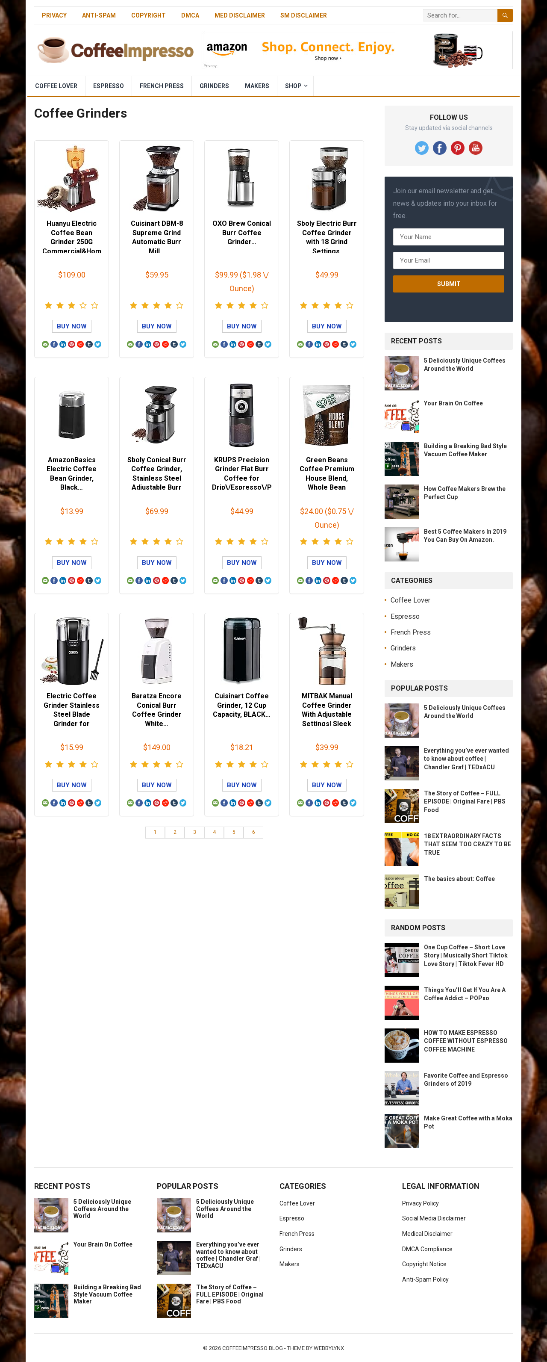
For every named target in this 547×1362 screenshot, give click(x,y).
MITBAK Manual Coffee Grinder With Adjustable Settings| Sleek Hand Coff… (327, 714)
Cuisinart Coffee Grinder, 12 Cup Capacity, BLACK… (242, 705)
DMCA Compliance (427, 1249)
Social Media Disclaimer (434, 1218)
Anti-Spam (99, 15)
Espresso (108, 86)
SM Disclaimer (303, 15)
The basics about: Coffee (459, 878)
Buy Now (72, 326)
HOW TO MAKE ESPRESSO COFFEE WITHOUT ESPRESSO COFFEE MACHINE (466, 1040)
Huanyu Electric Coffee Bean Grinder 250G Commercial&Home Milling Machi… (71, 241)
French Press (162, 86)
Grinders (214, 86)
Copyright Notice (424, 1264)
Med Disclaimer (240, 15)
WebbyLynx (329, 1348)
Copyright (148, 15)
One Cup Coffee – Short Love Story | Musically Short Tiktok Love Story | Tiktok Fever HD (466, 955)
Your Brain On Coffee (453, 403)
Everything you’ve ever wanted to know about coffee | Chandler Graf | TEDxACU (466, 758)
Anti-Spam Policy (425, 1279)
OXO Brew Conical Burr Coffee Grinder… (241, 232)
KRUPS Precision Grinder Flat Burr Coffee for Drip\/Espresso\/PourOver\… (242, 478)
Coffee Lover (56, 86)
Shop (293, 86)
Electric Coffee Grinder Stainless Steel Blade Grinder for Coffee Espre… (72, 714)
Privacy (54, 15)
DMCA (190, 15)
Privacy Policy (420, 1203)
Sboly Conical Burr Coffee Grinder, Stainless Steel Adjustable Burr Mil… (156, 478)
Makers (257, 86)
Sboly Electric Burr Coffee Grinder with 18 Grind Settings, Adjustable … (327, 241)
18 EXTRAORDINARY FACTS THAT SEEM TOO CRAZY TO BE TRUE (467, 844)
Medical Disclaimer (427, 1233)
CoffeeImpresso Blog (252, 1348)
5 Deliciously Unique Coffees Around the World (102, 1209)
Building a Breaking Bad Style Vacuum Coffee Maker (107, 1294)
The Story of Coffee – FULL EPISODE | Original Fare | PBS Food (465, 801)
